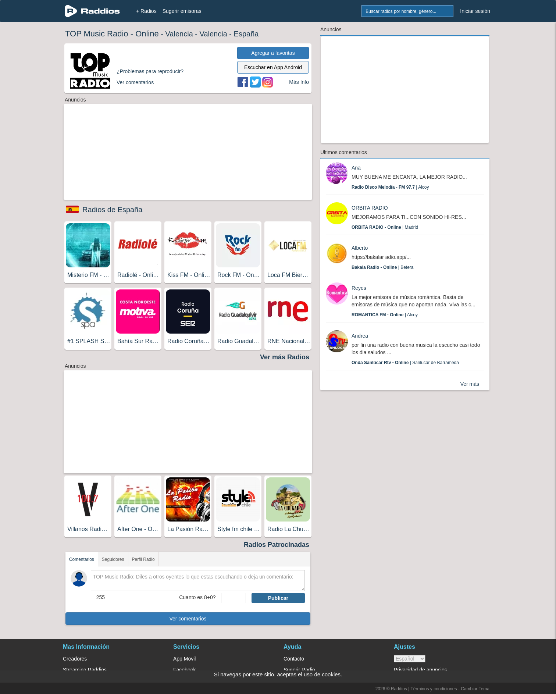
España (246, 34)
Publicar (278, 598)
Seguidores (113, 559)
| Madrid (385, 227)
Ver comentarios (187, 619)
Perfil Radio (143, 559)
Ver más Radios (284, 357)
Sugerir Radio (299, 670)
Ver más (469, 384)
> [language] (409, 658)
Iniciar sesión (475, 11)
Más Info (299, 82)
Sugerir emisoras (182, 11)
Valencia (179, 34)
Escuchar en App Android (273, 67)
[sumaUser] (233, 598)
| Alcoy (390, 187)
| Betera (383, 267)
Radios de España (112, 210)
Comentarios (81, 559)
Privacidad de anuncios (420, 670)
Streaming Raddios (85, 670)
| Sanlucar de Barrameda (405, 362)
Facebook (184, 670)
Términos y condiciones (433, 688)
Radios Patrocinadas (276, 544)
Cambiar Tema (475, 688)
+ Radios (146, 11)
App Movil (184, 659)
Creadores (75, 659)
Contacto (294, 659)
